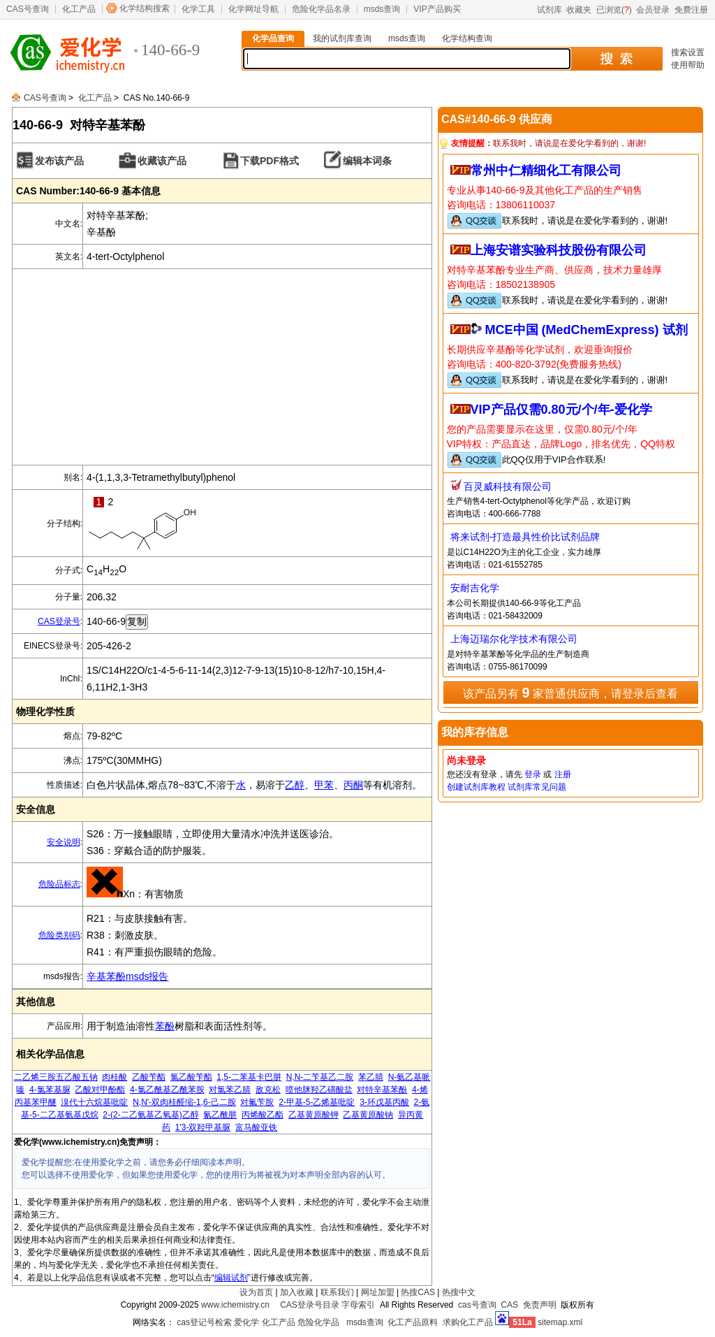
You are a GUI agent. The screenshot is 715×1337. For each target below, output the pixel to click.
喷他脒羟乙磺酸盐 (319, 1089)
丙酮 (353, 784)
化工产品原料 (413, 1322)
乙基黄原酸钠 (368, 1115)
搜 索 (616, 59)
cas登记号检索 (204, 1322)
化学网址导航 (253, 9)
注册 (562, 774)
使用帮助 (688, 65)
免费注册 (691, 10)
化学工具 (198, 9)
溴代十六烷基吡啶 (94, 1102)
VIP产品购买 (436, 9)
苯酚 (165, 1026)
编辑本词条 (367, 160)
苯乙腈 (370, 1077)
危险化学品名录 (321, 9)
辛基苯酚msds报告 (127, 976)
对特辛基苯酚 (382, 1089)
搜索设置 (688, 52)
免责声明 (539, 1305)
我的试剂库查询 (342, 38)
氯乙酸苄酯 (191, 1077)
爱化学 (246, 1322)
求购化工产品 (468, 1322)
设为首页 (256, 1292)
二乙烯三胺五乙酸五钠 (56, 1077)
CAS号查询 (27, 9)
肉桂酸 (114, 1077)
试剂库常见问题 (537, 787)
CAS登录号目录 (309, 1305)
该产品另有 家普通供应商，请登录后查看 (570, 692)
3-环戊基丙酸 (384, 1102)
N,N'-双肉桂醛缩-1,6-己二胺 (184, 1102)
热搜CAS (418, 1292)
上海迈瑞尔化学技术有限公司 (513, 638)
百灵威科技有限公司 (508, 486)
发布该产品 (59, 160)
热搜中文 (459, 1292)
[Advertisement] (222, 367)
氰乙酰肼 (220, 1115)
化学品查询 (273, 38)
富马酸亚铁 (256, 1127)
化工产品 (79, 9)
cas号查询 (477, 1305)
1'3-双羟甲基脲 (203, 1127)
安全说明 (63, 842)
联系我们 (337, 1292)
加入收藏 (297, 1292)
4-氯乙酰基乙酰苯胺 (167, 1089)
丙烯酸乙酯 (262, 1115)
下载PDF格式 (269, 160)
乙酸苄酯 (148, 1077)
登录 (532, 774)
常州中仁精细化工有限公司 (546, 171)
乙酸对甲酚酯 (100, 1089)
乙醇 (294, 784)
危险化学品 (318, 1322)
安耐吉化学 (474, 587)
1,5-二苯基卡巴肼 (248, 1077)
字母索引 (358, 1305)
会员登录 (653, 10)
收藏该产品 (162, 160)
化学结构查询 (467, 38)
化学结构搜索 (144, 8)
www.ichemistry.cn (235, 1305)
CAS (509, 1305)
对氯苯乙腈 (230, 1089)
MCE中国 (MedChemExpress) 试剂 (586, 330)
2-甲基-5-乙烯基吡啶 (317, 1102)
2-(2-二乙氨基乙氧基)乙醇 (150, 1115)
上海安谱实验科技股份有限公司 (559, 250)
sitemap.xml (560, 1322)
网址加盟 (378, 1292)
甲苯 (324, 784)
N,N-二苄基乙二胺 (320, 1077)
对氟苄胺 (257, 1102)
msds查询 (382, 9)
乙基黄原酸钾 (313, 1115)
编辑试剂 (231, 1277)
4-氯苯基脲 (50, 1089)
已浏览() (614, 10)
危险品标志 (59, 884)
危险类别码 (59, 935)
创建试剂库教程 (476, 787)
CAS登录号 (59, 621)
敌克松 (268, 1089)
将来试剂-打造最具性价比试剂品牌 (525, 536)
